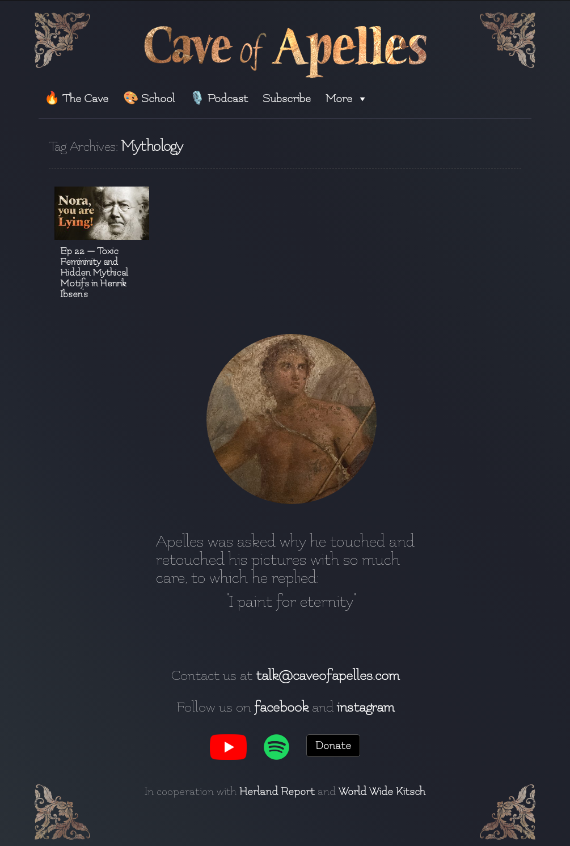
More (347, 98)
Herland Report (277, 791)
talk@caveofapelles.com (327, 675)
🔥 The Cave (76, 98)
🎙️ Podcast (218, 98)
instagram (365, 707)
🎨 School (149, 98)
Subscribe (287, 98)
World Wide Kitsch (382, 791)
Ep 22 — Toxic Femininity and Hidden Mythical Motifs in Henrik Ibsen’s (94, 272)
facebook (281, 707)
